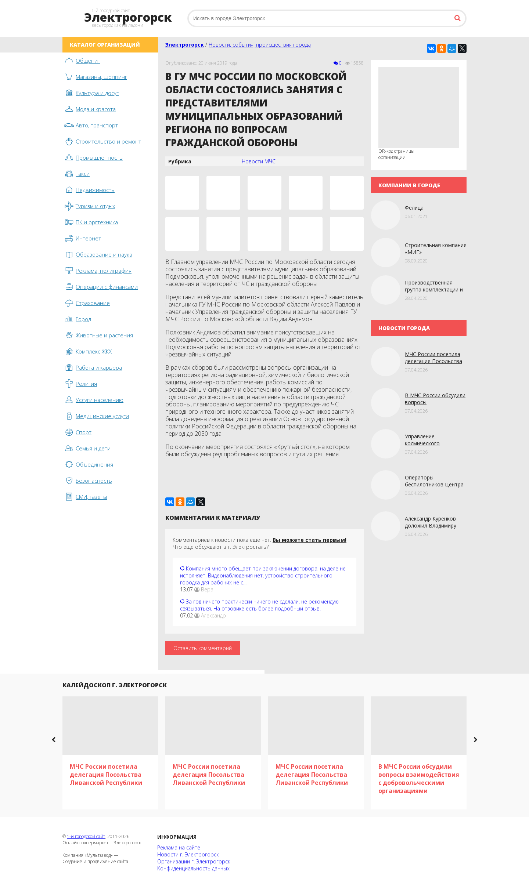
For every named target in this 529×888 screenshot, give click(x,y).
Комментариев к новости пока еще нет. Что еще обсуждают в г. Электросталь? (259, 543)
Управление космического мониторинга (422, 443)
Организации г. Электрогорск (193, 861)
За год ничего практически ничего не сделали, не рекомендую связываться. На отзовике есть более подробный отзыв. (259, 605)
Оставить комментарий (202, 648)
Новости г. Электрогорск (188, 854)
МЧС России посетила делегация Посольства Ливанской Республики (433, 361)
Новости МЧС (259, 161)
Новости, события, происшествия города (260, 44)
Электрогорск (184, 44)
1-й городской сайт (86, 836)
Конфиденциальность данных (193, 868)
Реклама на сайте (178, 847)
